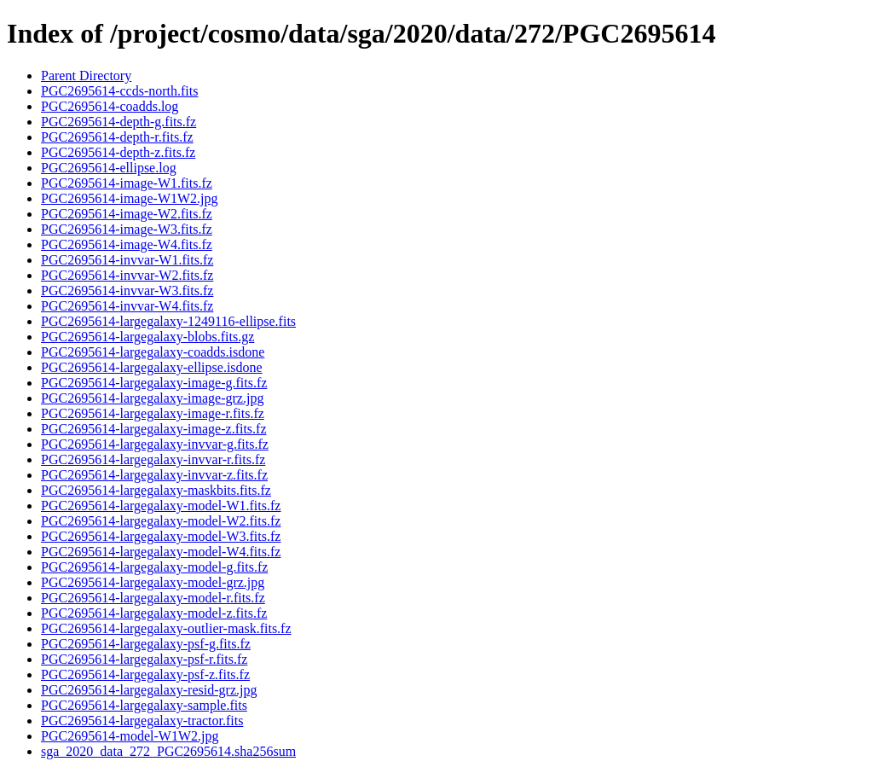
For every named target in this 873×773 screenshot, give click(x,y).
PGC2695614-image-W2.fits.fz (126, 213)
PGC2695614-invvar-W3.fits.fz (127, 290)
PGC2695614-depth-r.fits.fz (117, 137)
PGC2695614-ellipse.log (108, 167)
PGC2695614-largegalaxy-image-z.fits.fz (154, 428)
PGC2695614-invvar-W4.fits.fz (127, 306)
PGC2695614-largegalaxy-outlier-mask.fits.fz (166, 628)
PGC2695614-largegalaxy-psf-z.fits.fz (145, 674)
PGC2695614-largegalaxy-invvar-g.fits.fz (155, 444)
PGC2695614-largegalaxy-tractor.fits (142, 720)
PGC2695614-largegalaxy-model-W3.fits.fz (160, 536)
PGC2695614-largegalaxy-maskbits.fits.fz (156, 490)
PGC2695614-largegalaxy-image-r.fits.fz (152, 413)
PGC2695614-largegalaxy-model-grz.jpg (152, 582)
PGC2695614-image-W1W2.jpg (129, 198)
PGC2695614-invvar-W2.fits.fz (127, 275)
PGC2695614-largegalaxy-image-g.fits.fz (154, 382)
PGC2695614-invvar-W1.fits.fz (127, 260)
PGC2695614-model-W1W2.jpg (129, 736)
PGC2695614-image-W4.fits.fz (126, 244)
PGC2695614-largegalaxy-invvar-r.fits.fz (153, 459)
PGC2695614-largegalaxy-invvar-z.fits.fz (154, 475)
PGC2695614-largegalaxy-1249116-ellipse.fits (168, 321)
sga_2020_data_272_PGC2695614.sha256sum (168, 751)
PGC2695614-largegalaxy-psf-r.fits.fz (144, 659)
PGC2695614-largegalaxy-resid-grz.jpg (149, 690)
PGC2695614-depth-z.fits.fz (118, 152)
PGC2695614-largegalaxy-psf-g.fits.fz (146, 643)
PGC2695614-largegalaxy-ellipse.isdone (152, 367)
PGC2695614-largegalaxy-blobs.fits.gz (147, 336)
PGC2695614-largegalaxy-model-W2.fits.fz (160, 521)
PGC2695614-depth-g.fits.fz (118, 121)
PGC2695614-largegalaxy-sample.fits (144, 705)
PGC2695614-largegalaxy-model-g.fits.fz (154, 567)
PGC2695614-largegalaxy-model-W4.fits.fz (160, 551)
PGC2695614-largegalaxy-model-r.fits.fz (153, 597)
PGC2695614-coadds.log (109, 106)
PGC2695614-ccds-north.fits (119, 91)
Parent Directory (86, 75)
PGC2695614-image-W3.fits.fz (126, 229)
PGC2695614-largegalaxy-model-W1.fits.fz (160, 505)
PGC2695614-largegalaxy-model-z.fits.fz (154, 613)
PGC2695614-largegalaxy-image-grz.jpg (152, 398)
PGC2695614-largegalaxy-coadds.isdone (152, 352)
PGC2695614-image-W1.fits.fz (126, 183)
